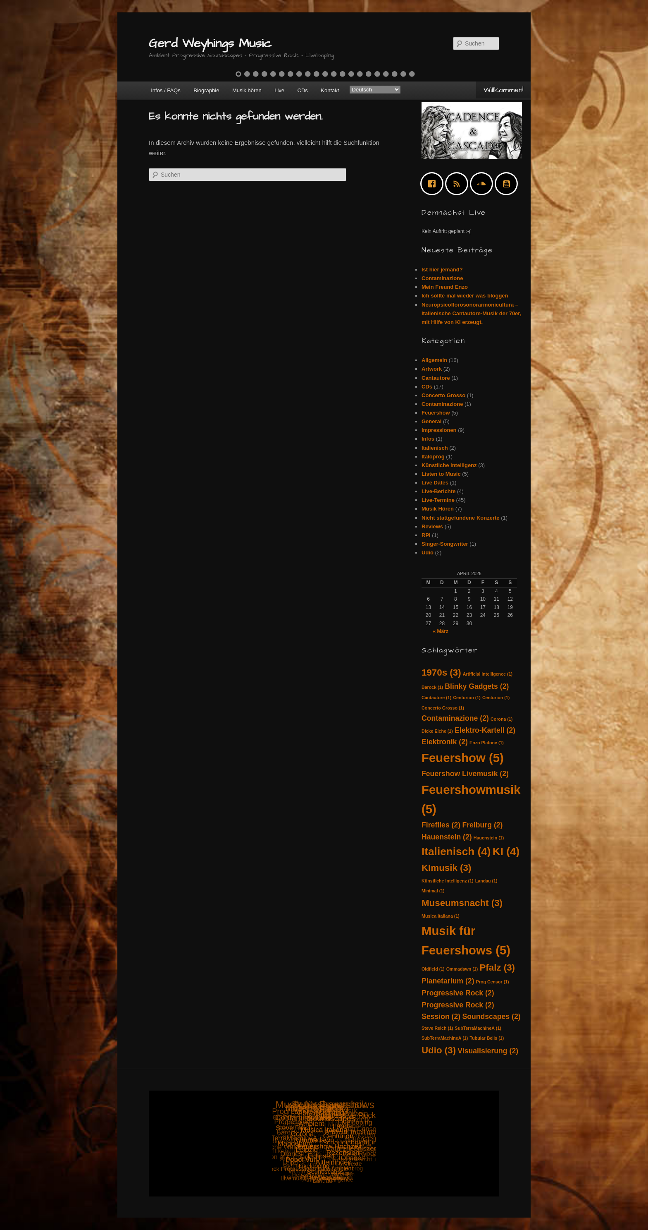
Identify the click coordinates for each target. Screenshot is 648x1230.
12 (334, 74)
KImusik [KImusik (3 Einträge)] (446, 868)
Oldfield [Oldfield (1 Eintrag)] (433, 968)
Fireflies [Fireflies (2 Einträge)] (441, 825)
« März (440, 631)
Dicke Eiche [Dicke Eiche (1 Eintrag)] (437, 731)
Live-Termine (438, 500)
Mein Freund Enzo (445, 287)
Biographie (206, 90)
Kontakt (330, 90)
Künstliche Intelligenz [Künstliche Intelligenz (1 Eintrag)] (448, 880)
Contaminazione (442, 278)
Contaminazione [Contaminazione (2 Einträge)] (455, 718)
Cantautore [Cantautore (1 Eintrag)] (436, 697)
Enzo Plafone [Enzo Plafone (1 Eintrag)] (486, 742)
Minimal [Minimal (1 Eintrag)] (433, 890)
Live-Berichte (438, 491)
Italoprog (433, 456)
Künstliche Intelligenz (449, 465)
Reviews (432, 526)
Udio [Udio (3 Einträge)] (439, 1050)
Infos (428, 439)
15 (360, 74)
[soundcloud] (483, 183)
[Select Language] (375, 90)
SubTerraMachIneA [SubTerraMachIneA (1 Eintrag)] (478, 1028)
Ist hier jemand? (442, 269)
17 (377, 74)
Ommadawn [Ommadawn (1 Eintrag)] (462, 968)
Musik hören (247, 90)
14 (351, 74)
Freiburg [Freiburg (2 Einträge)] (482, 825)
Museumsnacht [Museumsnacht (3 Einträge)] (462, 903)
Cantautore (436, 378)
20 (403, 74)
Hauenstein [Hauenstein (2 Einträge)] (447, 837)
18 (386, 74)
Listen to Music (441, 474)
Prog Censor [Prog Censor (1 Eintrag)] (492, 981)
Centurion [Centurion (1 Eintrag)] (466, 697)
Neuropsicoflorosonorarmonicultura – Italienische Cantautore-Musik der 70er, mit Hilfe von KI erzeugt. (471, 313)
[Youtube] (508, 183)
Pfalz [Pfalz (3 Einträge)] (497, 967)
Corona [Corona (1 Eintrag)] (501, 719)
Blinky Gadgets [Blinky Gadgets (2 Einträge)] (477, 686)
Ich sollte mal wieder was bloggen (465, 296)
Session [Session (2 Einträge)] (441, 1016)
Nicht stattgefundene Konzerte (461, 518)
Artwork (432, 369)
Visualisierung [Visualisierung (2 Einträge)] (487, 1051)
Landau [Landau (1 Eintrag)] (486, 880)
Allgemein (434, 360)
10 (316, 74)
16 (369, 74)
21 (412, 74)
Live (279, 90)
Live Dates (435, 483)
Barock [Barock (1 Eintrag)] (432, 687)
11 (325, 74)
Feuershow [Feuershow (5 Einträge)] (463, 758)
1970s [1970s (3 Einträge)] (441, 672)
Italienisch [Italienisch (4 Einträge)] (456, 851)
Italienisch (435, 448)
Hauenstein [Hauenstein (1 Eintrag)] (489, 837)
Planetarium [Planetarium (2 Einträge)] (448, 981)
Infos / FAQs (166, 90)
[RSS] (458, 183)
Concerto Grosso (443, 395)
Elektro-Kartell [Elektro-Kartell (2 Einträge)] (485, 730)
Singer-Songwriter (445, 544)
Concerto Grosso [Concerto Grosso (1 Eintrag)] (443, 707)
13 (342, 74)
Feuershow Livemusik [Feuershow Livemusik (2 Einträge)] (465, 774)
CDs (303, 90)
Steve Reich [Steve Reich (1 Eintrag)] (437, 1028)
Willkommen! (503, 90)
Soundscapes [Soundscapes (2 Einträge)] (491, 1016)
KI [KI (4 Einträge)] (506, 851)
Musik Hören (438, 509)
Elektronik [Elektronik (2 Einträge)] (445, 742)
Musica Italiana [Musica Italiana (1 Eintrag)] (441, 916)
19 (395, 74)
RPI (426, 535)
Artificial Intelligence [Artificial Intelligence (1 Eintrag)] (487, 673)
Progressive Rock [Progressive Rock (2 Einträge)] (458, 993)
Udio (428, 552)
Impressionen (439, 430)
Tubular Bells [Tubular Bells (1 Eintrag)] (486, 1038)
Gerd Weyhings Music (210, 43)
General (431, 421)
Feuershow (436, 413)
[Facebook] (434, 183)
